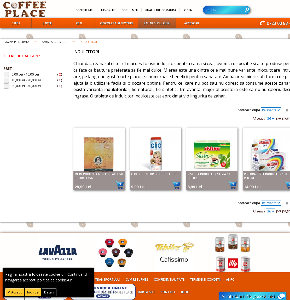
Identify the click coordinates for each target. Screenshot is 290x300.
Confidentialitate (169, 279)
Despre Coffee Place (116, 292)
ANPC (230, 279)
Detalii (49, 292)
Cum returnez (137, 279)
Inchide (33, 292)
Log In (187, 10)
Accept (16, 292)
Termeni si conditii (205, 279)
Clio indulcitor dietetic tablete (154, 174)
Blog (185, 292)
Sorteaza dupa (249, 110)
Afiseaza (259, 118)
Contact (168, 292)
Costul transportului (101, 279)
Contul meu (85, 10)
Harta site (146, 292)
